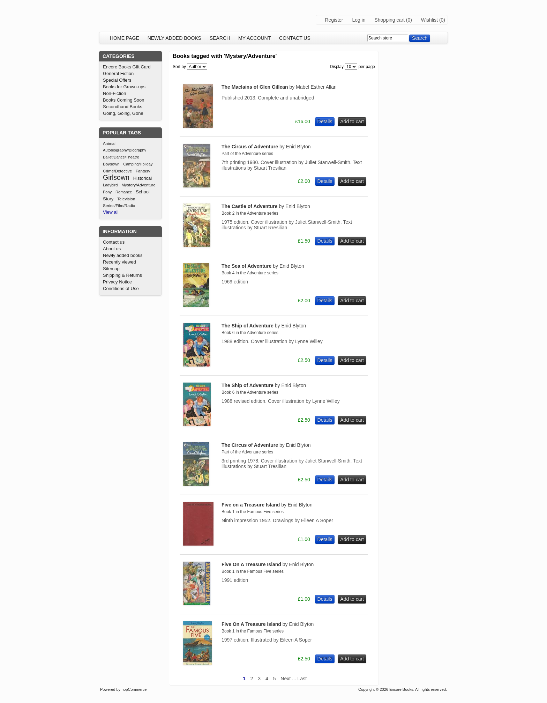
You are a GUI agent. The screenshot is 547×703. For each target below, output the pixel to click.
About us (112, 248)
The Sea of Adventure (263, 266)
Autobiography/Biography (124, 150)
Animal (109, 143)
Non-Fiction (114, 93)
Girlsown (116, 177)
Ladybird (110, 185)
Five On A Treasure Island (268, 564)
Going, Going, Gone (123, 113)
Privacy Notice (117, 281)
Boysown (111, 164)
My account (254, 38)
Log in (358, 20)
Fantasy (143, 171)
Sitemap (111, 268)
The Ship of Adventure (264, 325)
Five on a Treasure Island (267, 505)
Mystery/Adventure (138, 185)
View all (111, 212)
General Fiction (118, 73)
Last (302, 678)
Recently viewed (119, 262)
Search (220, 38)
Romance (123, 192)
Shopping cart (389, 20)
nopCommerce (134, 689)
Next (285, 678)
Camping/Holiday (137, 164)
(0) (409, 20)
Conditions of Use (121, 288)
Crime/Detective (117, 171)
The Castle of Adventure (266, 206)
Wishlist (429, 20)
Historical (142, 178)
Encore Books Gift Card (127, 66)
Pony (107, 192)
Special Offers (117, 80)
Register (334, 20)
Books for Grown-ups (124, 86)
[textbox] (387, 38)
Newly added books (174, 38)
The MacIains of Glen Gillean (279, 87)
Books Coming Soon (123, 100)
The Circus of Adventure (266, 146)
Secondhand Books (122, 106)
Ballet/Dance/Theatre (121, 157)
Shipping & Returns (122, 275)
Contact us (294, 38)
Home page (124, 38)
